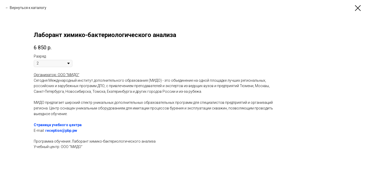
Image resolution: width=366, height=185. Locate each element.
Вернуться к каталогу (28, 8)
